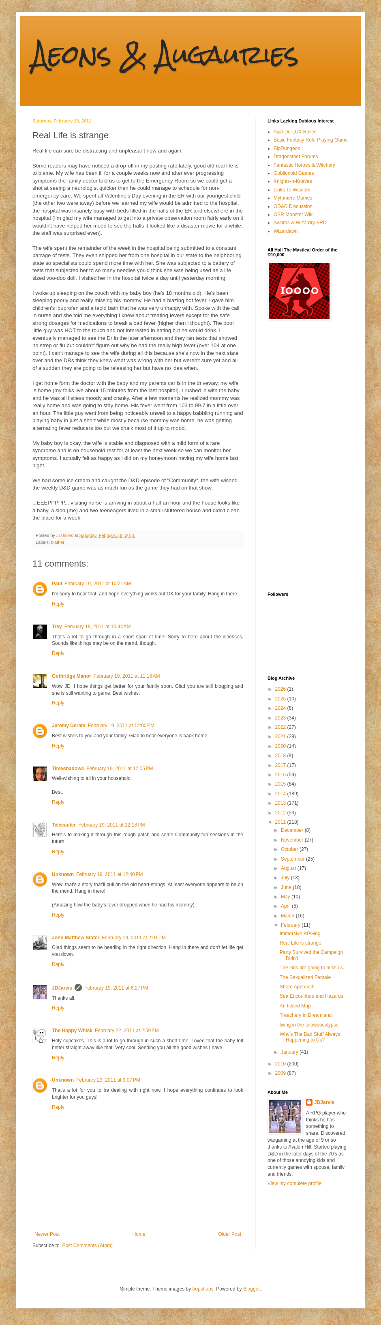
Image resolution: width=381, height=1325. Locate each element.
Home (139, 1234)
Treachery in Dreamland (306, 1015)
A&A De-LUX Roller (295, 132)
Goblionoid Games (294, 173)
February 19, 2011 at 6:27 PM (116, 988)
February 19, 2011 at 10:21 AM (97, 583)
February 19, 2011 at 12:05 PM (119, 768)
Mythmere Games (293, 198)
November (293, 840)
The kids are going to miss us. (312, 968)
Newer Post (47, 1234)
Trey (57, 626)
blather (57, 542)
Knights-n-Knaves (293, 181)
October (290, 849)
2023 (281, 718)
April (286, 906)
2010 (281, 1064)
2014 (281, 794)
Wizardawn (286, 231)
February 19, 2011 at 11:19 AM (127, 676)
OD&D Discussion (293, 206)
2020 (281, 746)
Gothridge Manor (71, 676)
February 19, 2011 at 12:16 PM (111, 825)
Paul (57, 583)
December (293, 830)
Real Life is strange (300, 943)
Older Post (229, 1234)
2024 (281, 708)
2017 (281, 765)
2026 (281, 689)
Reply (58, 604)
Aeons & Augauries (165, 54)
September (293, 859)
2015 (281, 784)
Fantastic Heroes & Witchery (304, 165)
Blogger (251, 1289)
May (286, 897)
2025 (281, 699)
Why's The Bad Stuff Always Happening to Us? (310, 1037)
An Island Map (295, 1006)
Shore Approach (297, 987)
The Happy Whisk (72, 1030)
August (289, 868)
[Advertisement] (300, 456)
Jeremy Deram (69, 725)
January (290, 1052)
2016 (281, 774)
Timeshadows (68, 768)
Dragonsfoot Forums (296, 156)
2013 (281, 803)
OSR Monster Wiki (294, 214)
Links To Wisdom (292, 190)
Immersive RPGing (300, 933)
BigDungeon (287, 148)
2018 (281, 755)
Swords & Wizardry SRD (300, 222)
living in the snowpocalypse (309, 1025)
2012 (281, 813)
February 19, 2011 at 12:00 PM (121, 725)
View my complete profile (294, 1183)
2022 (281, 727)
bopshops (203, 1289)
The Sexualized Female (305, 977)
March (288, 916)
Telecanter (64, 825)
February (291, 925)
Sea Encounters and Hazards (311, 996)
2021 (281, 736)
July (286, 877)
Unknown (63, 874)
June (287, 887)
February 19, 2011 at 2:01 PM (134, 938)
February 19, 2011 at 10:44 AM (97, 626)
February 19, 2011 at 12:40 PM (109, 874)
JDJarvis (62, 988)
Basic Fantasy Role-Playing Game (311, 140)
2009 (281, 1073)
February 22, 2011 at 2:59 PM (127, 1030)
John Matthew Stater (75, 938)
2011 (281, 822)
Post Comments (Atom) (87, 1245)
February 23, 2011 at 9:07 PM (108, 1080)
